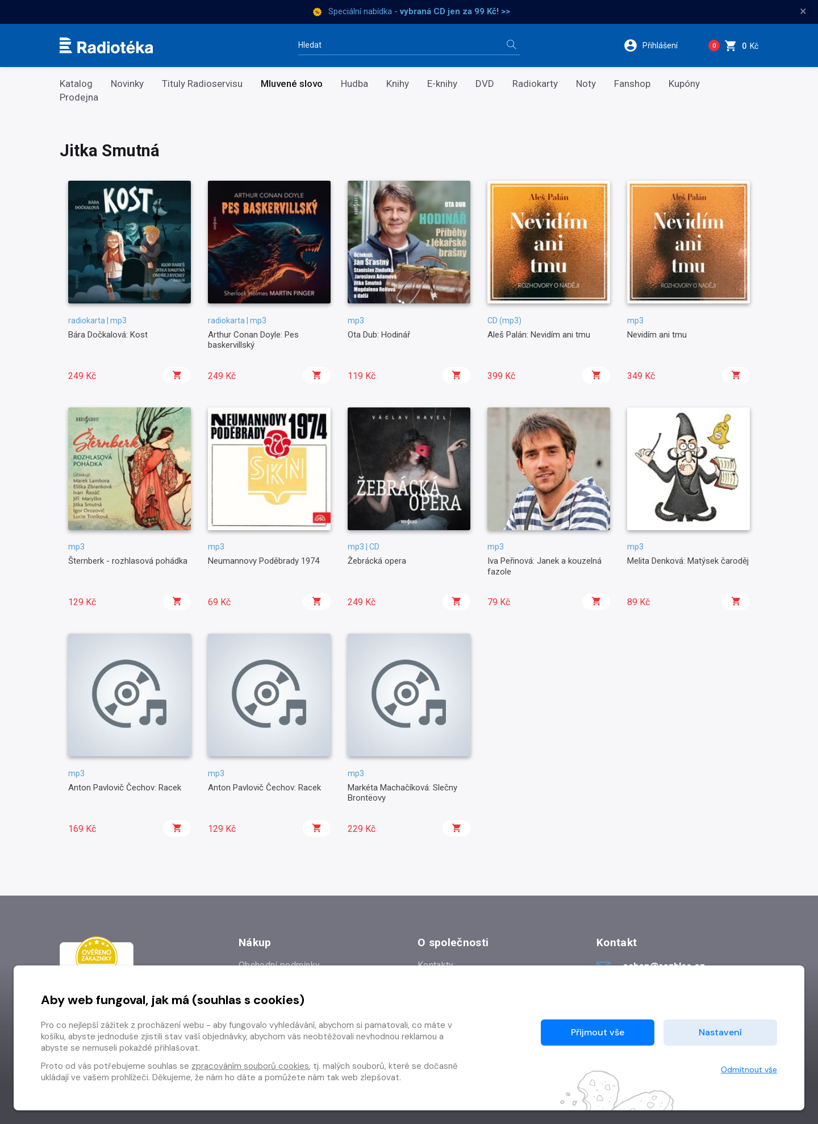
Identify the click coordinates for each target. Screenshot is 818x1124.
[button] (658, 45)
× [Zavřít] (803, 11)
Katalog (76, 84)
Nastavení (720, 1032)
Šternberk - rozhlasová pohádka (127, 561)
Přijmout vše (597, 1032)
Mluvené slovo (292, 84)
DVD (484, 84)
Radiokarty (535, 84)
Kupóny (684, 84)
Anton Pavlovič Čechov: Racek (124, 787)
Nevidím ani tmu (657, 335)
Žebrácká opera (377, 561)
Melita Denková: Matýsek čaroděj (688, 561)
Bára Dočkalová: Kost (108, 335)
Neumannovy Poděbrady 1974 (263, 561)
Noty (586, 84)
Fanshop (632, 84)
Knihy (397, 84)
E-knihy (442, 84)
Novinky (127, 84)
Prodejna (79, 97)
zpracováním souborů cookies (250, 1066)
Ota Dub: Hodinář (379, 335)
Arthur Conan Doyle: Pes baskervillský (253, 340)
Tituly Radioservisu (202, 84)
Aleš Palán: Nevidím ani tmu (538, 335)
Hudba (354, 84)
